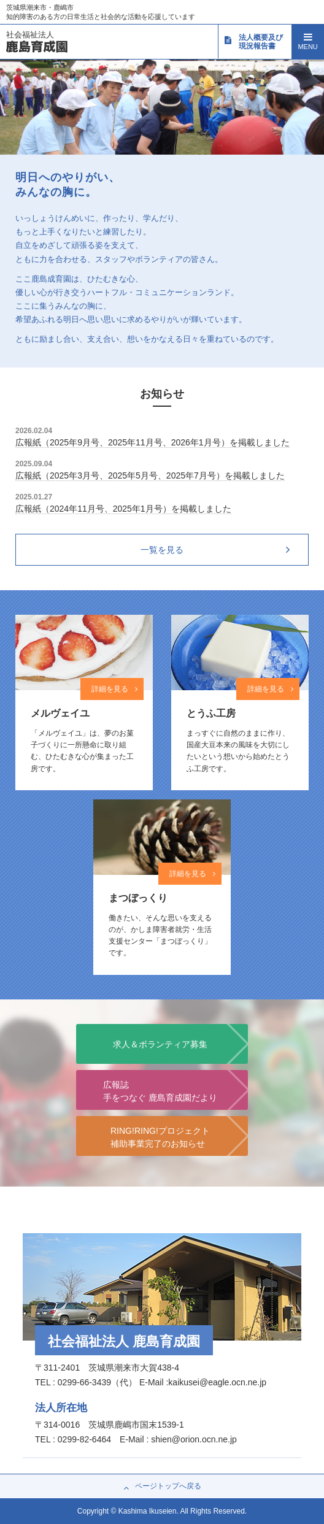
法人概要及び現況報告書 (253, 41)
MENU (307, 40)
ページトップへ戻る (162, 1486)
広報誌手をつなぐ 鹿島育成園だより (160, 1091)
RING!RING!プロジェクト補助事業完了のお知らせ (160, 1137)
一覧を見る (162, 550)
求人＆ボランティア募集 (160, 1044)
